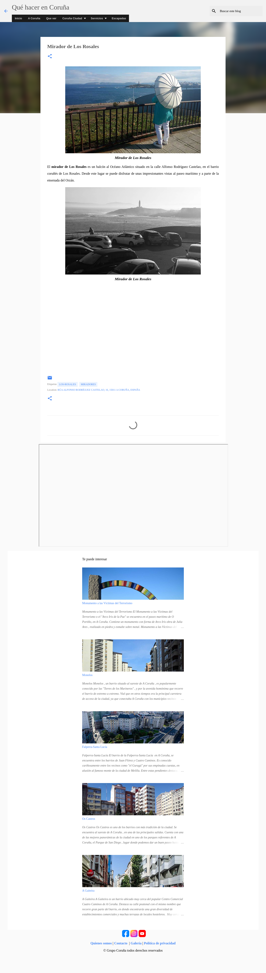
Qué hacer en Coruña (40, 7)
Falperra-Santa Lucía (94, 747)
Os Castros (88, 818)
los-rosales (67, 384)
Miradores (88, 384)
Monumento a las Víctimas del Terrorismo (107, 603)
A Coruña (34, 18)
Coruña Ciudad (72, 18)
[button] (49, 57)
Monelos (87, 675)
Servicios (97, 18)
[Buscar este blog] (240, 11)
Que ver (51, 18)
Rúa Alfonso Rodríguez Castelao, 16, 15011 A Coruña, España (99, 389)
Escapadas (119, 18)
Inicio (18, 18)
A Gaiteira (88, 890)
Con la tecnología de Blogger (133, 958)
